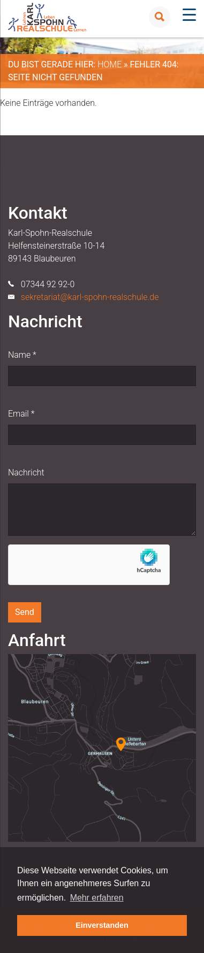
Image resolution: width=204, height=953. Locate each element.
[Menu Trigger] (189, 14)
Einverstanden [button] (102, 925)
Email (21, 414)
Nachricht (26, 472)
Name (22, 355)
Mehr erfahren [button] (97, 897)
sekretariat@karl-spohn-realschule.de (90, 297)
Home (109, 64)
